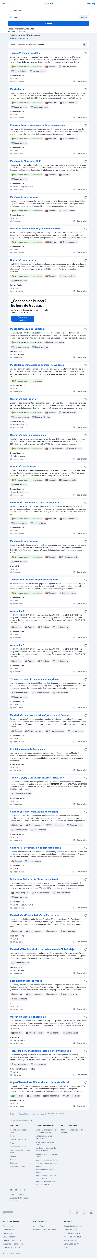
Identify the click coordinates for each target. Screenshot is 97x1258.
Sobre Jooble (8, 1226)
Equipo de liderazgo (11, 1237)
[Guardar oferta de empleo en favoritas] (86, 53)
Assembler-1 (17, 647)
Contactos (7, 1233)
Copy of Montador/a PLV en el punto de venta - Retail (39, 1085)
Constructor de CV (71, 1244)
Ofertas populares (17, 1197)
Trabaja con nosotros (11, 1247)
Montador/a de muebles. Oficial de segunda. (34, 505)
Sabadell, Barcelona (18, 1142)
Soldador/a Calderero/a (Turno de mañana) (34, 814)
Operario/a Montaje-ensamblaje (28, 1019)
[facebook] (70, 1212)
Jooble (17, 1254)
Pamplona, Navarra (17, 1169)
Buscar (48, 23)
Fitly (65, 1247)
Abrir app (91, 3)
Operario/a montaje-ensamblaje (28, 437)
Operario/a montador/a (23, 260)
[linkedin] (91, 1212)
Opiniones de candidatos (13, 1244)
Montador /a (17, 89)
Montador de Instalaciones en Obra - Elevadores (37, 367)
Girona (12, 1138)
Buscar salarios (70, 1240)
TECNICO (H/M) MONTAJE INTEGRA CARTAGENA (37, 780)
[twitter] (84, 1212)
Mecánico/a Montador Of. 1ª (25, 161)
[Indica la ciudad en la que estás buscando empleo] (48, 17)
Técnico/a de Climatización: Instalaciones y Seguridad (40, 1053)
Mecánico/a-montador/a (24, 197)
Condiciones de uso (72, 1233)
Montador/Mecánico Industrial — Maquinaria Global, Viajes (43, 951)
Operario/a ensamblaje (23, 469)
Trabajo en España (71, 1230)
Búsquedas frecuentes (22, 1123)
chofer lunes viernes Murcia (47, 1162)
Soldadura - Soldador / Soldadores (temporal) (35, 850)
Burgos (13, 1158)
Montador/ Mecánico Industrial (27, 331)
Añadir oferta (38, 1226)
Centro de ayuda (10, 1230)
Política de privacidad (72, 1237)
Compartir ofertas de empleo (44, 1230)
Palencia (13, 1162)
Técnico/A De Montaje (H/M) (25, 53)
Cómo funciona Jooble (12, 1240)
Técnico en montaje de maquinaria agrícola (34, 681)
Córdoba (13, 1166)
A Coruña (14, 1145)
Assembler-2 (17, 613)
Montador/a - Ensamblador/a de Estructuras (34, 917)
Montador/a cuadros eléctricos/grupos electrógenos (39, 717)
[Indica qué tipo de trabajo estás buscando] (48, 10)
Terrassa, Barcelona (18, 1149)
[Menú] (3, 3)
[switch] (85, 44)
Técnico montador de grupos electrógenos (34, 582)
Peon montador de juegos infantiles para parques (37, 125)
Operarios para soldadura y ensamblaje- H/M (35, 228)
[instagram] (77, 1212)
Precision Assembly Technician (27, 751)
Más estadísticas (19, 38)
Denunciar (80, 81)
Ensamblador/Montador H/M (26, 983)
